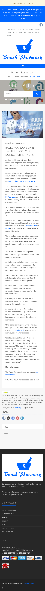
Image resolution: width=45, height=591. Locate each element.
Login (9, 35)
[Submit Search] (37, 94)
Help (19, 30)
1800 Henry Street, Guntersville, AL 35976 (19, 10)
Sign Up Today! (33, 32)
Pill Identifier (28, 30)
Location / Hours (19, 32)
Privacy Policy (7, 532)
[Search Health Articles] (18, 94)
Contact (5, 521)
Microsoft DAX (31, 226)
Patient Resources (21, 77)
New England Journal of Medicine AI (21, 181)
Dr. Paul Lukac (10, 197)
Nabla (7, 228)
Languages (11, 30)
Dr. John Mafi (19, 330)
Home (9, 77)
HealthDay (17, 408)
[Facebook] (41, 25)
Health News (12, 99)
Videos (25, 99)
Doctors (5, 434)
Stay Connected (8, 513)
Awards (4, 517)
